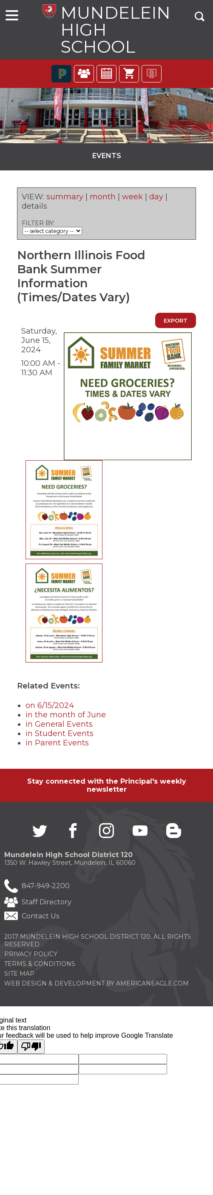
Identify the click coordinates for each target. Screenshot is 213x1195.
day (156, 199)
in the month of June (66, 717)
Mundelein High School (113, 30)
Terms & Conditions (39, 966)
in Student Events (60, 735)
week (132, 199)
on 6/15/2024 (50, 707)
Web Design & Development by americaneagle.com (96, 986)
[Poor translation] (31, 1049)
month (103, 199)
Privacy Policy (30, 956)
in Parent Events (57, 745)
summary (64, 199)
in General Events (59, 726)
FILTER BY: (38, 225)
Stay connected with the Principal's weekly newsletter (106, 787)
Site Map (19, 976)
